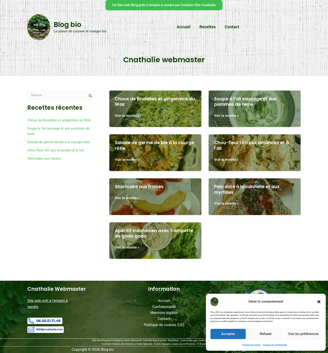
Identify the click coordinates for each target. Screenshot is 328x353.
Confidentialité (164, 306)
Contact (164, 319)
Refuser (266, 334)
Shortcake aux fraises (44, 158)
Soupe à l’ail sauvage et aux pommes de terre (247, 102)
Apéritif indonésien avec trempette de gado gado (144, 233)
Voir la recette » (127, 116)
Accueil (164, 300)
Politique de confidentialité (275, 345)
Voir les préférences (303, 334)
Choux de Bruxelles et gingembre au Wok (60, 120)
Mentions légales (164, 312)
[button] (319, 301)
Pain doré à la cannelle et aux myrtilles (248, 189)
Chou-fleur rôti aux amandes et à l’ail (56, 150)
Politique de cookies (251, 345)
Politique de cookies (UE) (164, 324)
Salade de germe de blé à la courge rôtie (59, 142)
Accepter (228, 334)
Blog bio (67, 24)
